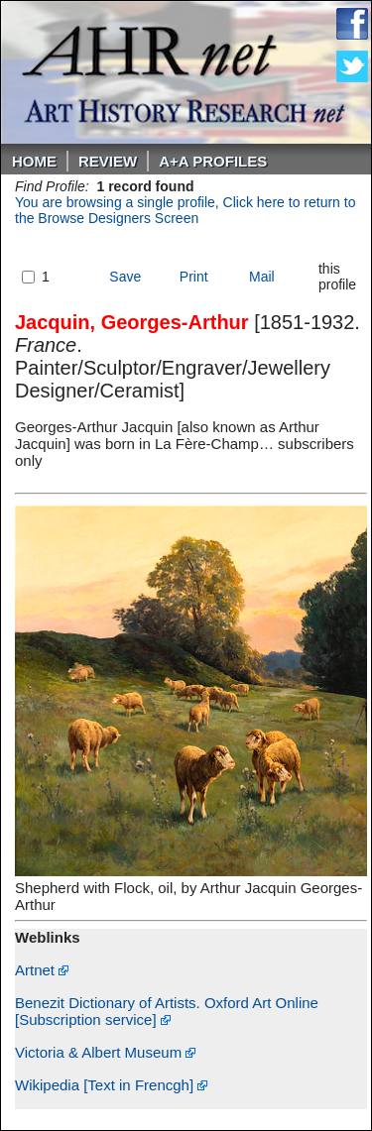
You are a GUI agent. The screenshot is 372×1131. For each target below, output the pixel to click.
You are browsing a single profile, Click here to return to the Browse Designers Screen (185, 210)
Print (194, 276)
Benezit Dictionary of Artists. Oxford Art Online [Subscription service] (166, 1011)
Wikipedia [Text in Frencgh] (111, 1084)
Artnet (41, 969)
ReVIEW (107, 161)
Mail (262, 276)
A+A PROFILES (213, 161)
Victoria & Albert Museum (105, 1052)
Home (34, 161)
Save (125, 276)
